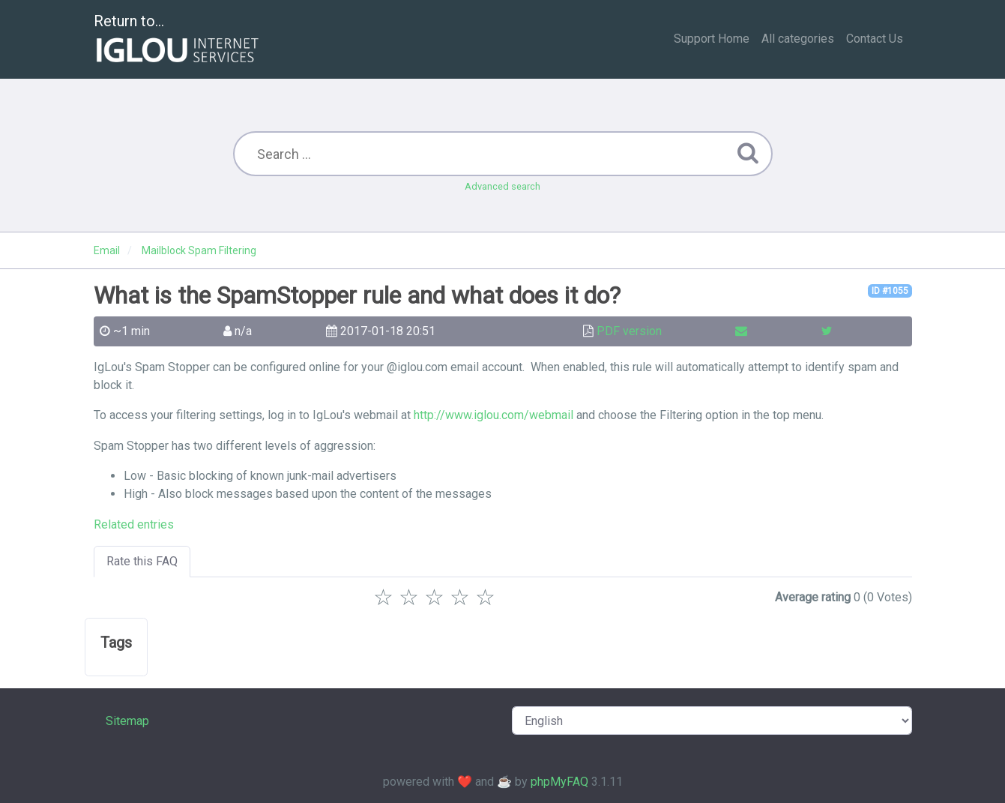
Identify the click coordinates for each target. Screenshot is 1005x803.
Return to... (178, 40)
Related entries (134, 524)
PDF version (629, 331)
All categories (797, 38)
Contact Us (874, 38)
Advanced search (502, 186)
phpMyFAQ (559, 782)
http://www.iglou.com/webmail (493, 415)
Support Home (711, 38)
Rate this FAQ (142, 561)
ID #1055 (890, 291)
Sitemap (127, 721)
